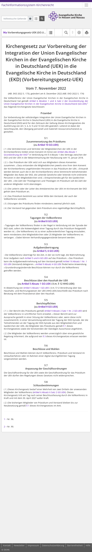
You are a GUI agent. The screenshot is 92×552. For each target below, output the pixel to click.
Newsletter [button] (19, 545)
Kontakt (7, 545)
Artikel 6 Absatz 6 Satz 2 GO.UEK (49, 392)
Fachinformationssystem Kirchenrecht (27, 5)
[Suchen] (42, 18)
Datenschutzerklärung (53, 545)
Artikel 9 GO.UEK (47, 306)
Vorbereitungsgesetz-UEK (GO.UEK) (25, 32)
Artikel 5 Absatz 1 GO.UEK (36, 283)
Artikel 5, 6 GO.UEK (47, 251)
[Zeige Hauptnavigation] (86, 5)
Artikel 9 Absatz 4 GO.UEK (48, 264)
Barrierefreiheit (75, 545)
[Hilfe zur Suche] (30, 18)
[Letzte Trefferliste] (36, 18)
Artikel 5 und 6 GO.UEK (36, 258)
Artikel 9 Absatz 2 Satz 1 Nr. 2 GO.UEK (63, 310)
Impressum (33, 545)
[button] (58, 32)
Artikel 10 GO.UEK (48, 144)
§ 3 (44, 336)
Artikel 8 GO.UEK (47, 221)
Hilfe (88, 545)
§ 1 (64, 326)
